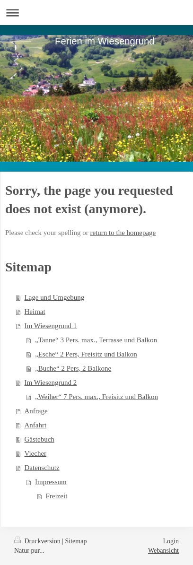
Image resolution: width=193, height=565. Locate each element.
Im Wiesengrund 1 (51, 326)
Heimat (35, 311)
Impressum (51, 482)
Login (171, 541)
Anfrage (36, 411)
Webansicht (163, 550)
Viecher (36, 453)
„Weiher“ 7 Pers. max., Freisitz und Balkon (96, 396)
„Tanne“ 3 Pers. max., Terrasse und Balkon (96, 340)
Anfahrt (36, 425)
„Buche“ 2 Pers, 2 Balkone (73, 368)
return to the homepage (123, 232)
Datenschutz (42, 467)
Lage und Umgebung (55, 297)
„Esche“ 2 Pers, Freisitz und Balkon (86, 354)
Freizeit (57, 496)
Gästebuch (39, 439)
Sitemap (76, 541)
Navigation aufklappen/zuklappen (96, 12)
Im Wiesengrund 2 (51, 382)
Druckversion (38, 541)
